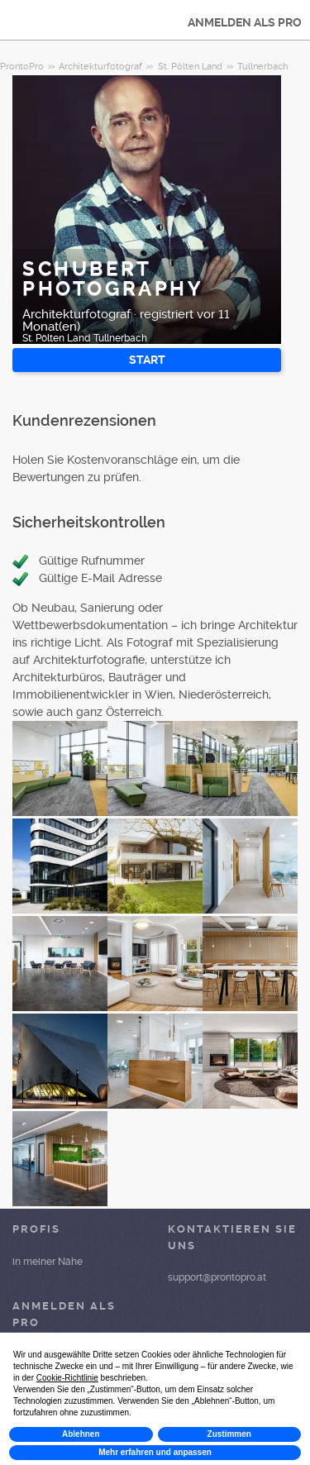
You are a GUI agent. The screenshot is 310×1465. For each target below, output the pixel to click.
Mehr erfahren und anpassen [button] (155, 1452)
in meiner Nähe (47, 1261)
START (147, 359)
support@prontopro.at (217, 1277)
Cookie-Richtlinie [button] (67, 1377)
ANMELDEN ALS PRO (245, 22)
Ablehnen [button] (81, 1434)
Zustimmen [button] (229, 1434)
